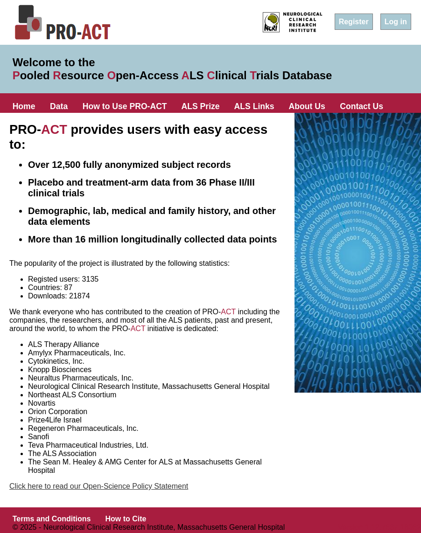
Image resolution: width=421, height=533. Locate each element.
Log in (396, 22)
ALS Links (254, 106)
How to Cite (125, 519)
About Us (307, 106)
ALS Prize (201, 106)
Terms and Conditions (52, 519)
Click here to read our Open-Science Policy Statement (98, 486)
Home (24, 106)
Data (59, 106)
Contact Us (361, 106)
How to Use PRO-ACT (125, 106)
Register (354, 22)
